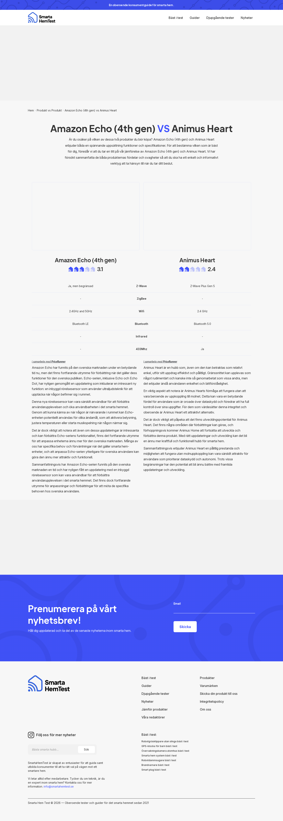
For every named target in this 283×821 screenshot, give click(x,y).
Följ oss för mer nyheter (56, 735)
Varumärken (209, 686)
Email (177, 603)
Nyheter (247, 18)
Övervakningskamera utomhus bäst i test (165, 750)
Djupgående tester (220, 18)
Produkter (207, 678)
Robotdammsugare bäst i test (159, 760)
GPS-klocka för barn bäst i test (159, 746)
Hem (31, 110)
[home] (41, 17)
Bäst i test (176, 18)
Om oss (205, 709)
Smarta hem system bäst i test (159, 755)
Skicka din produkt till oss (218, 694)
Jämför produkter (155, 709)
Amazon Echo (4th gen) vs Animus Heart (91, 110)
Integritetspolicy (212, 701)
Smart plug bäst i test (154, 769)
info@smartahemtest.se (58, 786)
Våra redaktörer (153, 717)
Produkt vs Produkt (49, 110)
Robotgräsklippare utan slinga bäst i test (165, 741)
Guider (195, 18)
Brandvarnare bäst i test (155, 765)
